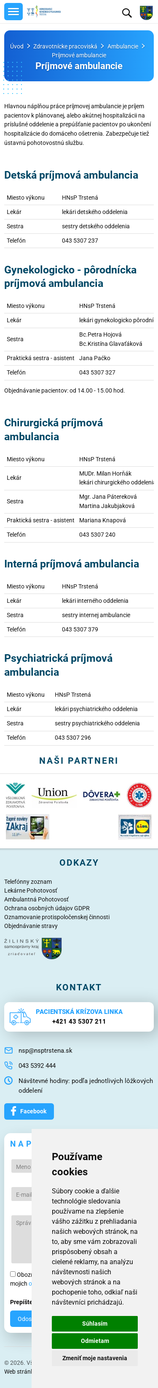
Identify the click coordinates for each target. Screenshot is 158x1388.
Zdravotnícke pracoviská (65, 46)
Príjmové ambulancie (79, 55)
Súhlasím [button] (94, 1323)
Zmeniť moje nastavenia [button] (94, 1358)
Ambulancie (122, 46)
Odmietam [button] (95, 1340)
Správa (25, 1223)
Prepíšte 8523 (29, 1302)
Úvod (17, 46)
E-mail (24, 1194)
